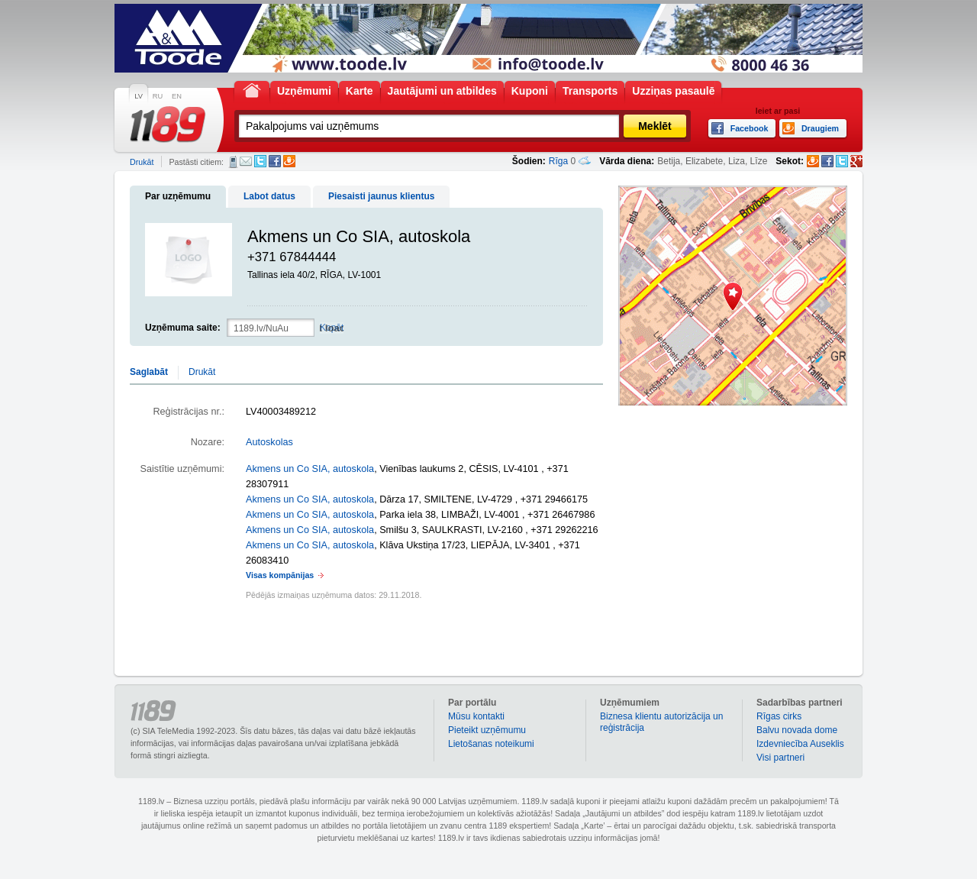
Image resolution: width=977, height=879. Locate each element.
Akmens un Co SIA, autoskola (310, 469)
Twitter (260, 161)
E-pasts (246, 161)
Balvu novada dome (796, 730)
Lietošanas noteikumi (491, 743)
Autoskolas (269, 442)
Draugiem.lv (289, 161)
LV (138, 96)
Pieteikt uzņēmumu (487, 730)
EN (177, 96)
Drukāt (141, 161)
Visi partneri (780, 757)
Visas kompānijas (280, 575)
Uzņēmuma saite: (183, 327)
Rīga (558, 161)
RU (158, 96)
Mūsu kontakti (476, 716)
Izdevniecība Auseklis (800, 743)
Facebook (275, 161)
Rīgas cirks (778, 716)
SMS (233, 162)
